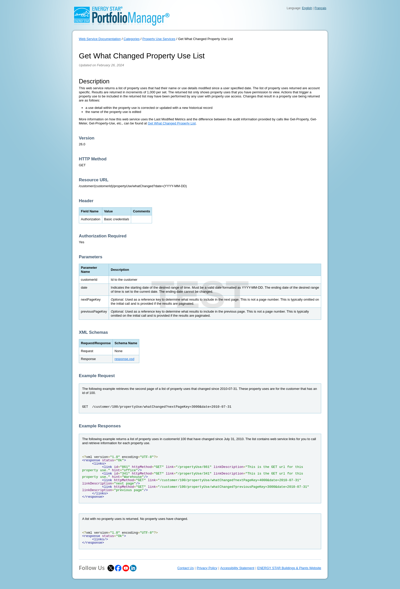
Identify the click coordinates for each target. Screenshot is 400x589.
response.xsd (124, 359)
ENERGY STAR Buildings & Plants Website (289, 568)
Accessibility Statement (237, 568)
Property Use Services (158, 39)
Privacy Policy (207, 568)
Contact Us (185, 568)
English (307, 8)
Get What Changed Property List (172, 123)
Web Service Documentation (100, 39)
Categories (131, 39)
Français (320, 8)
